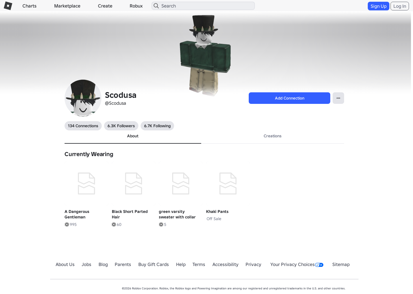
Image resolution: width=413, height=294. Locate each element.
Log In (399, 6)
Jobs (86, 264)
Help (181, 264)
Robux (136, 6)
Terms (199, 264)
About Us (65, 264)
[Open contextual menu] (338, 98)
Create (105, 6)
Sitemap (341, 264)
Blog (103, 264)
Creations (273, 135)
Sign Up (378, 6)
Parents (123, 264)
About (132, 135)
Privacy (253, 264)
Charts (29, 6)
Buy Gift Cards (153, 264)
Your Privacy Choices (296, 264)
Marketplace (67, 6)
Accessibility (225, 264)
